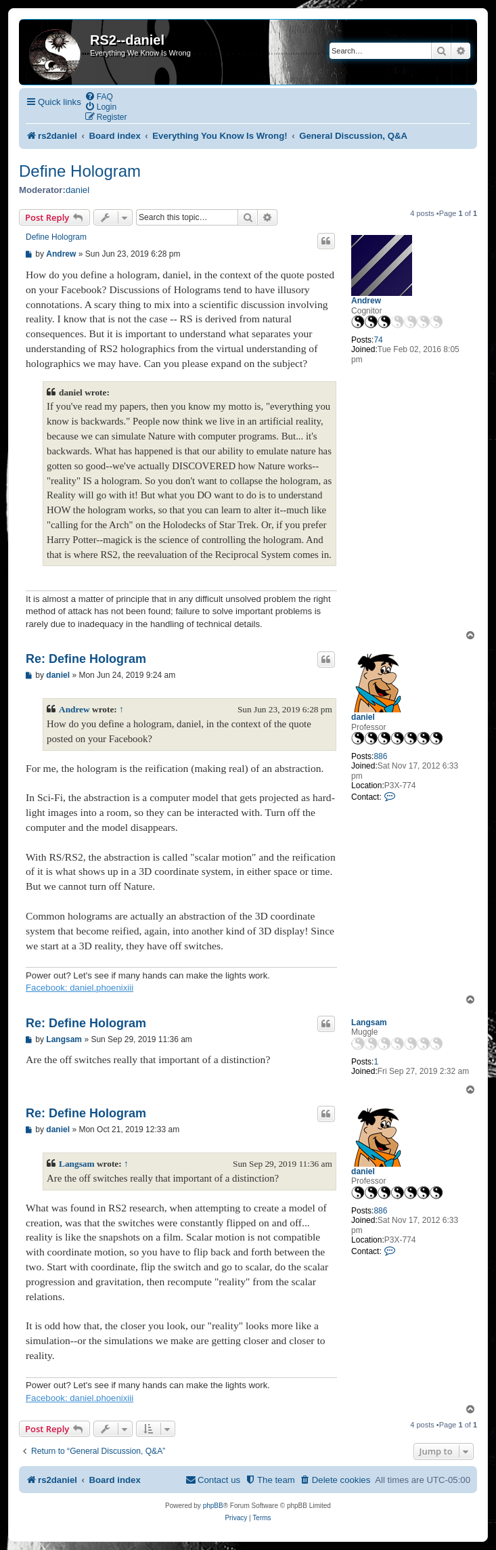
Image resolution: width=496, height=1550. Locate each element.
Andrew (366, 300)
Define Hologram (80, 171)
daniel (77, 190)
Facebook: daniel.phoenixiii (79, 988)
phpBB (213, 1505)
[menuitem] (99, 96)
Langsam (369, 1022)
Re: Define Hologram (86, 659)
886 (380, 756)
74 (378, 340)
